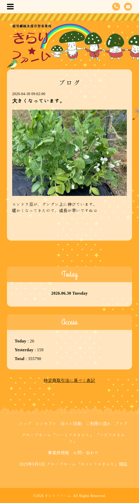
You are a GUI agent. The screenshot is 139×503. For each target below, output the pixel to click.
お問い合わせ (86, 453)
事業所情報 (58, 453)
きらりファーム (58, 496)
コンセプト (46, 423)
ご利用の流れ (98, 423)
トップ (25, 423)
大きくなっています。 (38, 100)
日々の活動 (71, 423)
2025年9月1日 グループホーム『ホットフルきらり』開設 (73, 464)
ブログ (121, 423)
